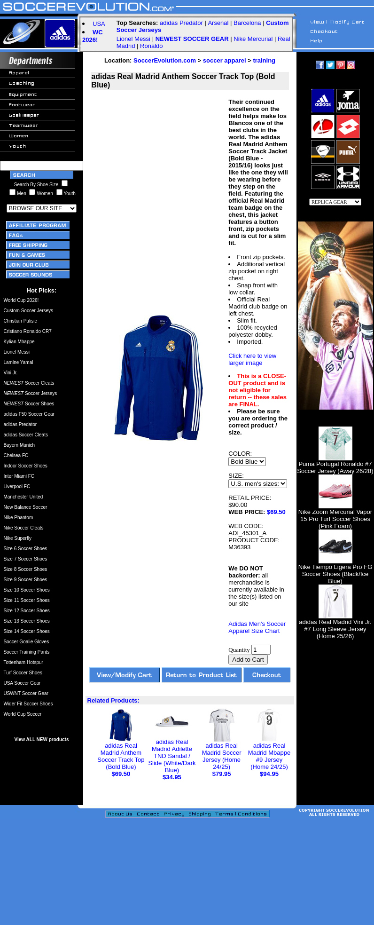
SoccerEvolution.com (164, 60)
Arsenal (218, 22)
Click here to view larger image (252, 359)
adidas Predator (181, 22)
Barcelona (247, 22)
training (264, 60)
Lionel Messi (133, 38)
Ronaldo (151, 45)
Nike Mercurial (253, 38)
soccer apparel (224, 60)
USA (99, 23)
